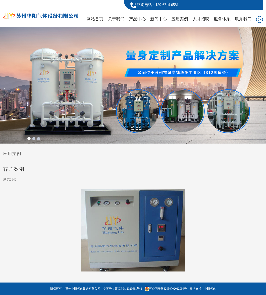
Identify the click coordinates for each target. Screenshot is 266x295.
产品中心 (137, 19)
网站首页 (95, 19)
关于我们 (116, 19)
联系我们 (243, 19)
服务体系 (222, 19)
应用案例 (179, 19)
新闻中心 (158, 19)
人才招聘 (201, 19)
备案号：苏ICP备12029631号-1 (122, 288)
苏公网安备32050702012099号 (166, 288)
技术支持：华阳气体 (203, 288)
